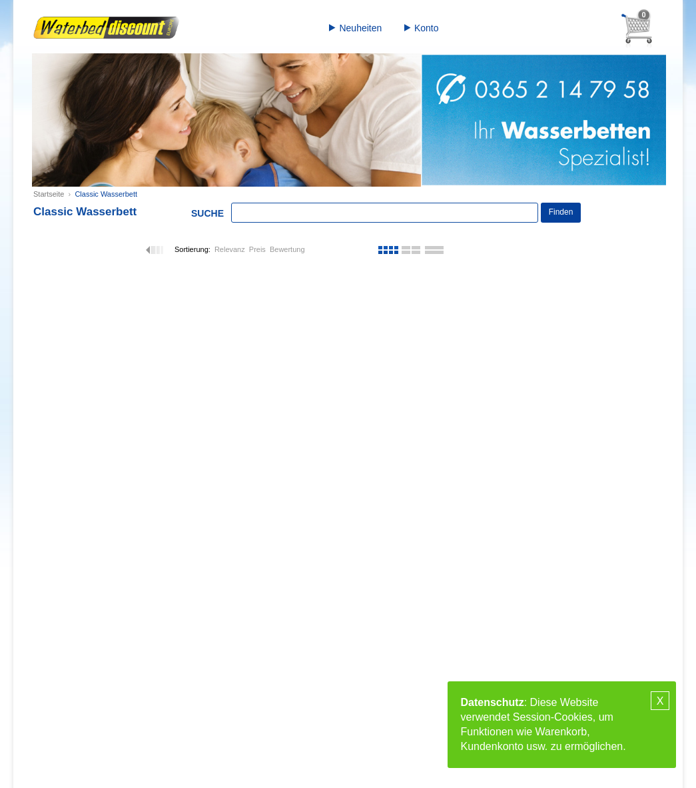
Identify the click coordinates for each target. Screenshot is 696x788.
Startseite (48, 194)
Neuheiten (360, 28)
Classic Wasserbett (106, 194)
